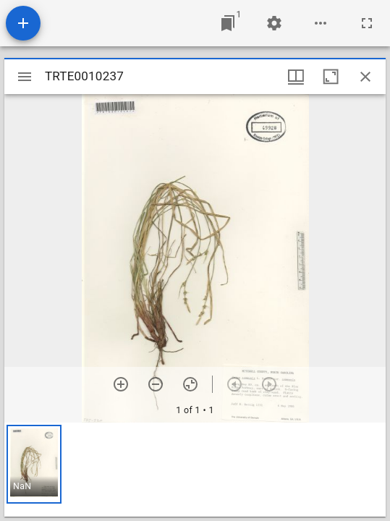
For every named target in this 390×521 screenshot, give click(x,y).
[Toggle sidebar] (24, 76)
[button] (34, 464)
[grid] (195, 470)
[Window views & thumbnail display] (296, 76)
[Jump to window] (228, 23)
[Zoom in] (120, 384)
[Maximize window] (330, 76)
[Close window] (365, 76)
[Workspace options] (320, 23)
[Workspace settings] (274, 23)
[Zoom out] (155, 384)
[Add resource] (23, 23)
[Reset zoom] (190, 384)
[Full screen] (366, 23)
